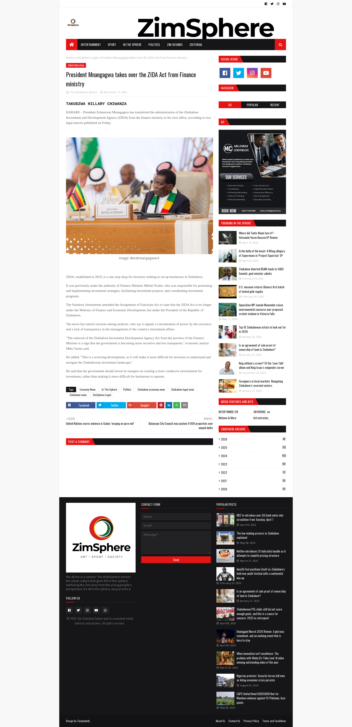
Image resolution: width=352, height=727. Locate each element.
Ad (230, 104)
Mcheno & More (227, 418)
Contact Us (234, 721)
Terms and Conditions (274, 721)
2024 (253, 456)
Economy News (88, 389)
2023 (253, 464)
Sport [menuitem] (112, 44)
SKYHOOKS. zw (261, 411)
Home (70, 58)
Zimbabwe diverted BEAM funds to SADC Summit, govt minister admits (261, 271)
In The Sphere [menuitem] (132, 44)
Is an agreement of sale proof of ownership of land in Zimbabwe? (257, 347)
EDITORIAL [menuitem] (196, 44)
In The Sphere (109, 389)
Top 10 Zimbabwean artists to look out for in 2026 (262, 329)
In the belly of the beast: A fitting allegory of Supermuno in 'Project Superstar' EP (262, 253)
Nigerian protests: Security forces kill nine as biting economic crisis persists (261, 677)
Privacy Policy (251, 721)
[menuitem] (71, 44)
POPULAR (252, 104)
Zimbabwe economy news (151, 389)
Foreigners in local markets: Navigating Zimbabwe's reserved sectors (261, 383)
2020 (253, 489)
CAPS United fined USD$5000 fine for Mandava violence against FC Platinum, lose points (261, 698)
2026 (253, 439)
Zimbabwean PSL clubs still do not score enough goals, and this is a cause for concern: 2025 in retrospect (259, 613)
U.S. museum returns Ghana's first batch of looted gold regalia (261, 289)
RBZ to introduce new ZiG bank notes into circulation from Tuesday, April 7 (260, 517)
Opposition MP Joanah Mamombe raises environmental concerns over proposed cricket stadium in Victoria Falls (261, 309)
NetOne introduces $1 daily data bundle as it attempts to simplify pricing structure (261, 553)
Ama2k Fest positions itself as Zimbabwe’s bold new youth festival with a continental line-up (261, 573)
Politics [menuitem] (154, 44)
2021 (253, 481)
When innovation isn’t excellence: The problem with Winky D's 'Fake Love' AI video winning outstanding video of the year (260, 657)
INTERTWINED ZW (228, 411)
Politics (127, 389)
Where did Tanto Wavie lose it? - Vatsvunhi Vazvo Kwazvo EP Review (258, 235)
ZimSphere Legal (87, 58)
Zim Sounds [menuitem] (175, 44)
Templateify (83, 721)
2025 (253, 447)
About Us (220, 721)
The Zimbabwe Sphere (83, 92)
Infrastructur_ (261, 418)
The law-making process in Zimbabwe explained (258, 535)
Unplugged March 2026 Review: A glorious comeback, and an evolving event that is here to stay (260, 635)
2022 (253, 472)
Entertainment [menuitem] (91, 44)
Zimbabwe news (78, 395)
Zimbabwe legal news (182, 389)
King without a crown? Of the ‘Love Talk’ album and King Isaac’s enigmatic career (261, 365)
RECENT (274, 104)
